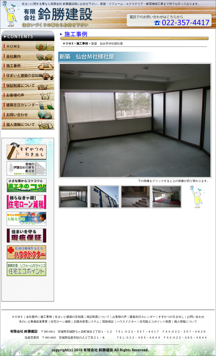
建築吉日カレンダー (142, 316)
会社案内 (32, 316)
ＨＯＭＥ (68, 43)
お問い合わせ (195, 316)
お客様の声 (119, 316)
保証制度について (97, 316)
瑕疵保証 (108, 321)
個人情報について (185, 321)
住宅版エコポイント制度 (155, 321)
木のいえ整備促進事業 (33, 321)
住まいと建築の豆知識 (69, 316)
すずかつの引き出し (171, 316)
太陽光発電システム (86, 321)
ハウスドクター (127, 321)
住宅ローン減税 (61, 321)
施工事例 (82, 43)
